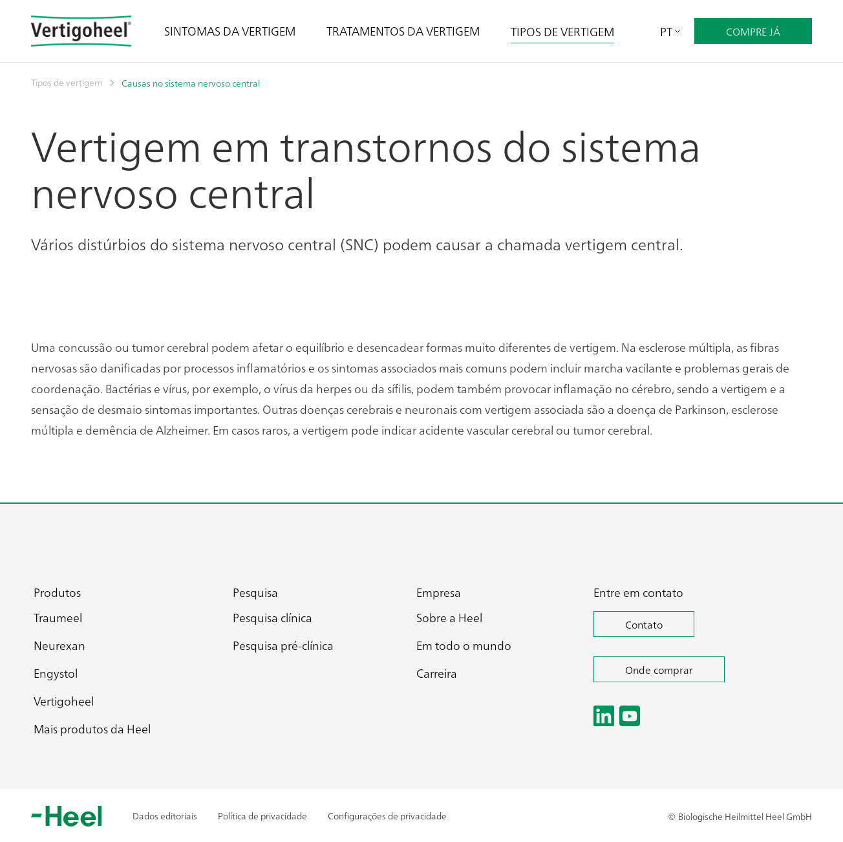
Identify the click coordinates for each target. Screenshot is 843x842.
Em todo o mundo (463, 645)
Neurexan (59, 645)
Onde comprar (659, 669)
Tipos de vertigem (66, 82)
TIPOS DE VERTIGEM (562, 31)
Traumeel (58, 617)
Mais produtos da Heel (92, 728)
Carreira (436, 673)
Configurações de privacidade (387, 815)
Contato (644, 624)
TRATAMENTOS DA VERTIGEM (403, 31)
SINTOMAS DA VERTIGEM (229, 31)
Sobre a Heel (449, 617)
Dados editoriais (165, 815)
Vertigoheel (64, 701)
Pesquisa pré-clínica (283, 645)
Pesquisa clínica (272, 617)
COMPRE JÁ (753, 31)
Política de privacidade (262, 815)
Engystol (56, 673)
